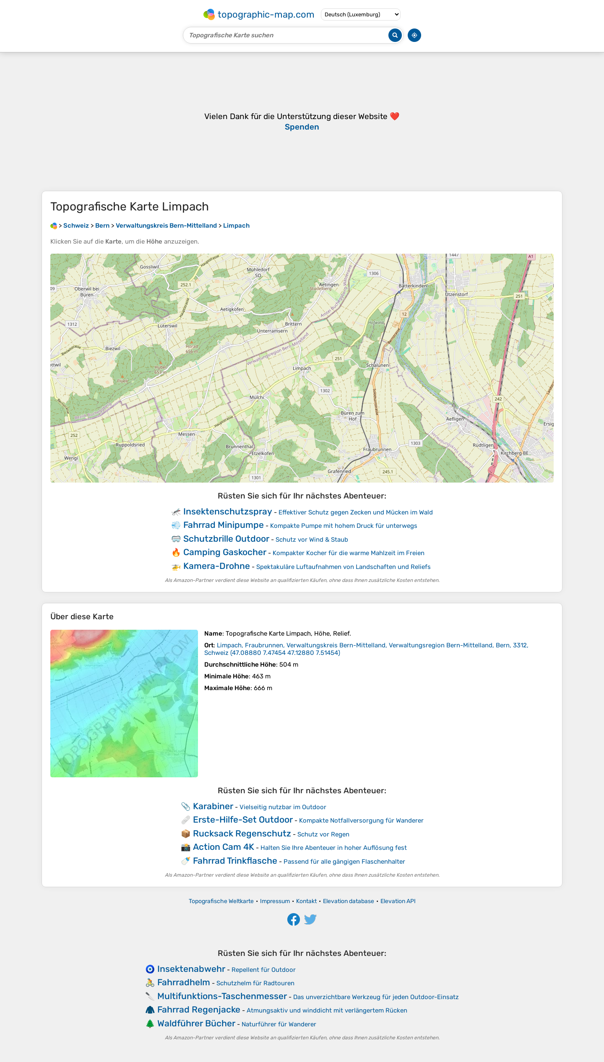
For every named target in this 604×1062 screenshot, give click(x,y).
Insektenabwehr (191, 968)
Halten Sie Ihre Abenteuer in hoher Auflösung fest (333, 848)
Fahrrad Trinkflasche (235, 860)
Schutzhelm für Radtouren (255, 983)
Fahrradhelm (183, 982)
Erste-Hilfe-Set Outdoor (243, 819)
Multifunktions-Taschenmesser (222, 996)
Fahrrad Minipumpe (223, 524)
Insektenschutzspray (227, 511)
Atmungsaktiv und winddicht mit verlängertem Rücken (327, 1010)
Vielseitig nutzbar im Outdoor (283, 807)
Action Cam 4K (223, 846)
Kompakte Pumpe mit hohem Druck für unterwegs (343, 526)
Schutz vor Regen (323, 834)
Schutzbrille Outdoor (226, 538)
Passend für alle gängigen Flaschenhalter (344, 861)
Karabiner (213, 806)
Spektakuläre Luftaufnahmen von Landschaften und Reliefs (343, 567)
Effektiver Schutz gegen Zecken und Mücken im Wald (356, 512)
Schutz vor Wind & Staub (312, 539)
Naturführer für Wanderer (279, 1024)
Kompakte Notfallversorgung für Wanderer (361, 820)
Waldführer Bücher (196, 1023)
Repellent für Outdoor (264, 970)
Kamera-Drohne (216, 566)
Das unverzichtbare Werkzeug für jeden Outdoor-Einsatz (376, 997)
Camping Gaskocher (224, 552)
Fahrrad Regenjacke (198, 1009)
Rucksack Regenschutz (242, 833)
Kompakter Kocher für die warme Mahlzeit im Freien (348, 553)
